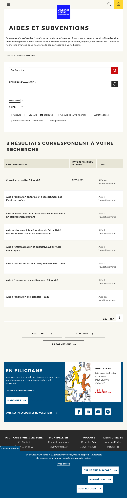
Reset (114, 84)
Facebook (78, 411)
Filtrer (114, 70)
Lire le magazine (101, 391)
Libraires (48, 115)
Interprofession (58, 120)
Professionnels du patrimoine (28, 120)
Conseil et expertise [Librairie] (23, 180)
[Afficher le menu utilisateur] (118, 4)
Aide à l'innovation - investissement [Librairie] (32, 280)
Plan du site (113, 447)
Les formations (61, 344)
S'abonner (14, 400)
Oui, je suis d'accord (98, 470)
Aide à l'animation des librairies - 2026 (27, 297)
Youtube (98, 411)
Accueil (9, 55)
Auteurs (17, 115)
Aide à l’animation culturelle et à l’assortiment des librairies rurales (34, 199)
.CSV (105, 319)
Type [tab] (12, 107)
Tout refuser (87, 488)
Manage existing (39, 400)
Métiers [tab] (14, 100)
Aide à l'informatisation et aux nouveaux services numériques (33, 249)
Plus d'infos (63, 463)
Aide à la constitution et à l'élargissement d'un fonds (35, 263)
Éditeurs (32, 115)
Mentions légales (113, 442)
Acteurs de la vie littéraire (73, 115)
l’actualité (39, 333)
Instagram (108, 411)
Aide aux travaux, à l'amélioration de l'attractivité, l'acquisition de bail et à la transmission (34, 232)
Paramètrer (97, 479)
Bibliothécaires (101, 115)
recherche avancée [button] (21, 82)
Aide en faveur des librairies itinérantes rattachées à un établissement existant (35, 215)
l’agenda (82, 333)
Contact (26, 442)
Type (102, 164)
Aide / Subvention (16, 164)
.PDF (111, 319)
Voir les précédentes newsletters (29, 413)
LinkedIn (88, 411)
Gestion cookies (10, 448)
